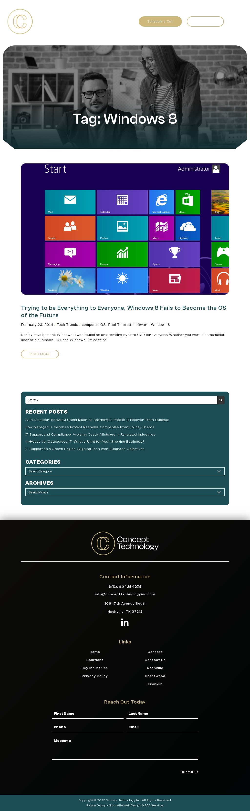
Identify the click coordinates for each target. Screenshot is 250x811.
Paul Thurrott (119, 325)
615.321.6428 (125, 586)
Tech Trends (67, 325)
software (141, 325)
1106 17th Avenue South (125, 603)
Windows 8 (160, 325)
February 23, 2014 (37, 325)
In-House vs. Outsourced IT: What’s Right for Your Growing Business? (85, 441)
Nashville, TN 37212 (125, 611)
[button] (235, 21)
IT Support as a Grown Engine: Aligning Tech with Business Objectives (85, 449)
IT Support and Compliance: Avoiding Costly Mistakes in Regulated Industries (90, 434)
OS (103, 325)
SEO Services (154, 805)
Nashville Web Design (125, 805)
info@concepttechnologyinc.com (125, 594)
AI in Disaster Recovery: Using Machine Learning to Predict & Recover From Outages (97, 420)
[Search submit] (221, 400)
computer (90, 325)
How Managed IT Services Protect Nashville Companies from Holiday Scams (90, 427)
